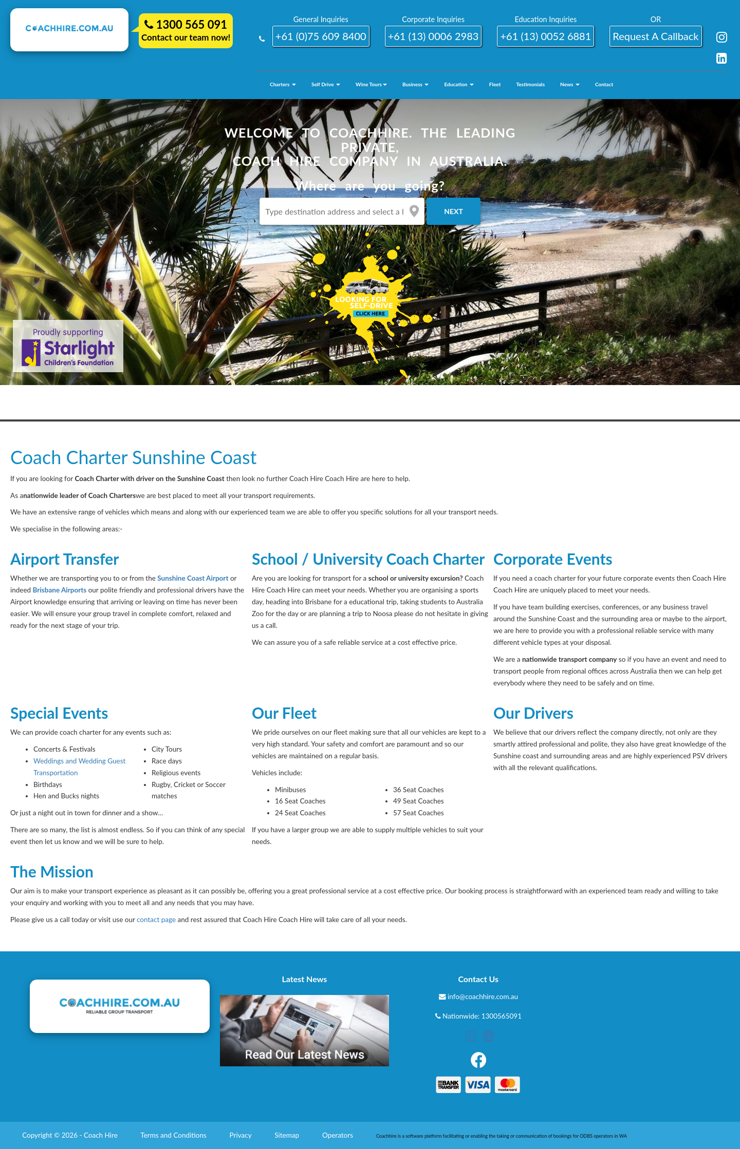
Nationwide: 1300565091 (482, 1016)
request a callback (655, 36)
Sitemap (287, 1135)
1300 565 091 (185, 24)
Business (415, 84)
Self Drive (325, 84)
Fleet (495, 84)
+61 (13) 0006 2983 (433, 36)
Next (453, 211)
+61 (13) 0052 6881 (545, 36)
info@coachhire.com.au (483, 996)
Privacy (241, 1135)
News (570, 84)
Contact (604, 84)
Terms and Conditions (174, 1135)
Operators (338, 1135)
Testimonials (530, 84)
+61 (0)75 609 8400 (320, 36)
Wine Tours (371, 84)
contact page (156, 919)
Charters (283, 84)
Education (458, 84)
